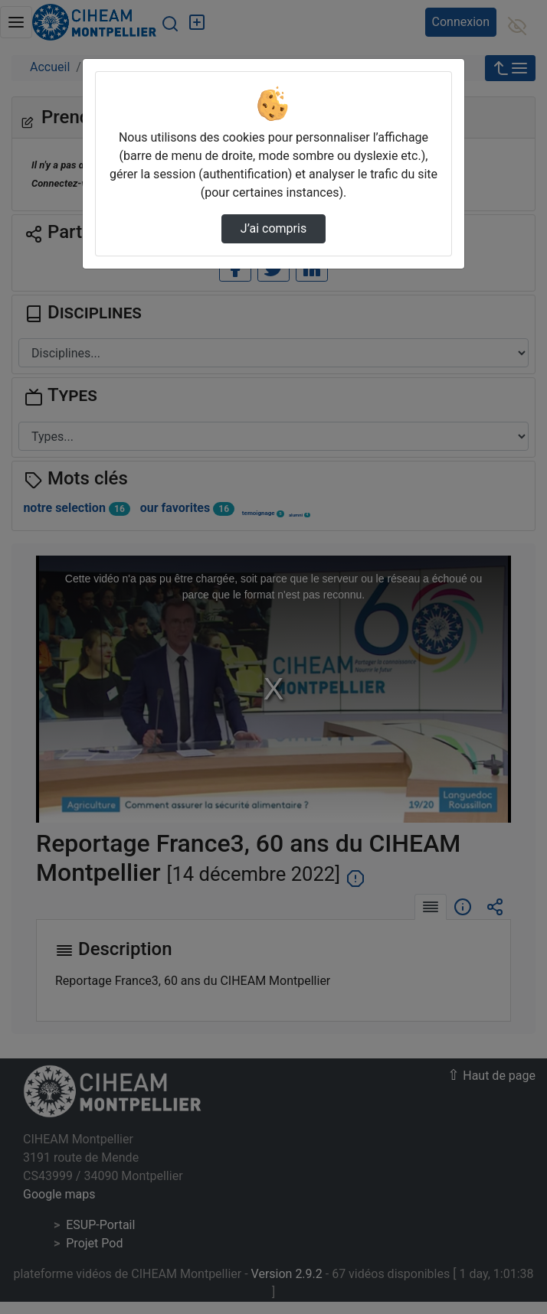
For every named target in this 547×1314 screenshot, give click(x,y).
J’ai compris (273, 228)
